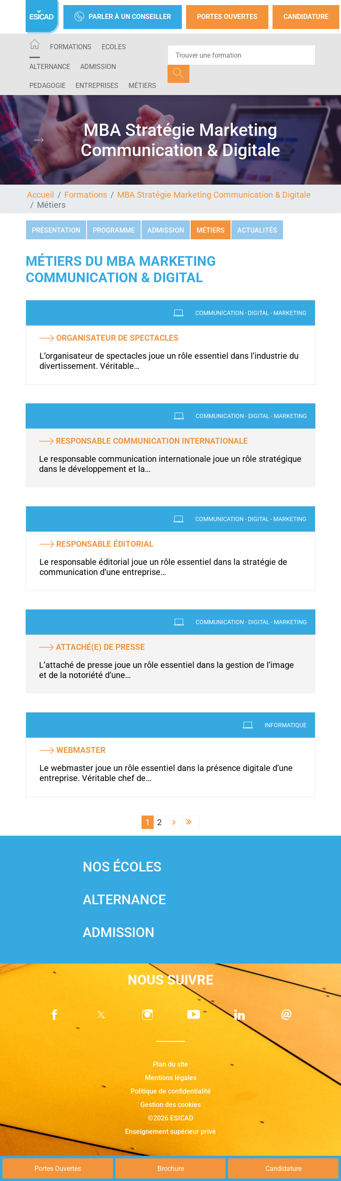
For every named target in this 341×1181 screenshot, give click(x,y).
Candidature (305, 17)
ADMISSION (98, 67)
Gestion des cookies (170, 1105)
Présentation (56, 230)
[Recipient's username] (241, 55)
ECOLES (114, 47)
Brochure (170, 1169)
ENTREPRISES (97, 86)
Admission (165, 230)
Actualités (257, 230)
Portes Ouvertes (227, 17)
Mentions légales (171, 1078)
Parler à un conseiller (122, 17)
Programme (114, 230)
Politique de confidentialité (171, 1091)
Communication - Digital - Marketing (251, 313)
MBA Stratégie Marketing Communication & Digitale (214, 195)
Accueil (40, 195)
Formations (71, 47)
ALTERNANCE (49, 67)
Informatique (286, 725)
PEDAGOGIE (47, 86)
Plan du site (170, 1064)
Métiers (142, 86)
